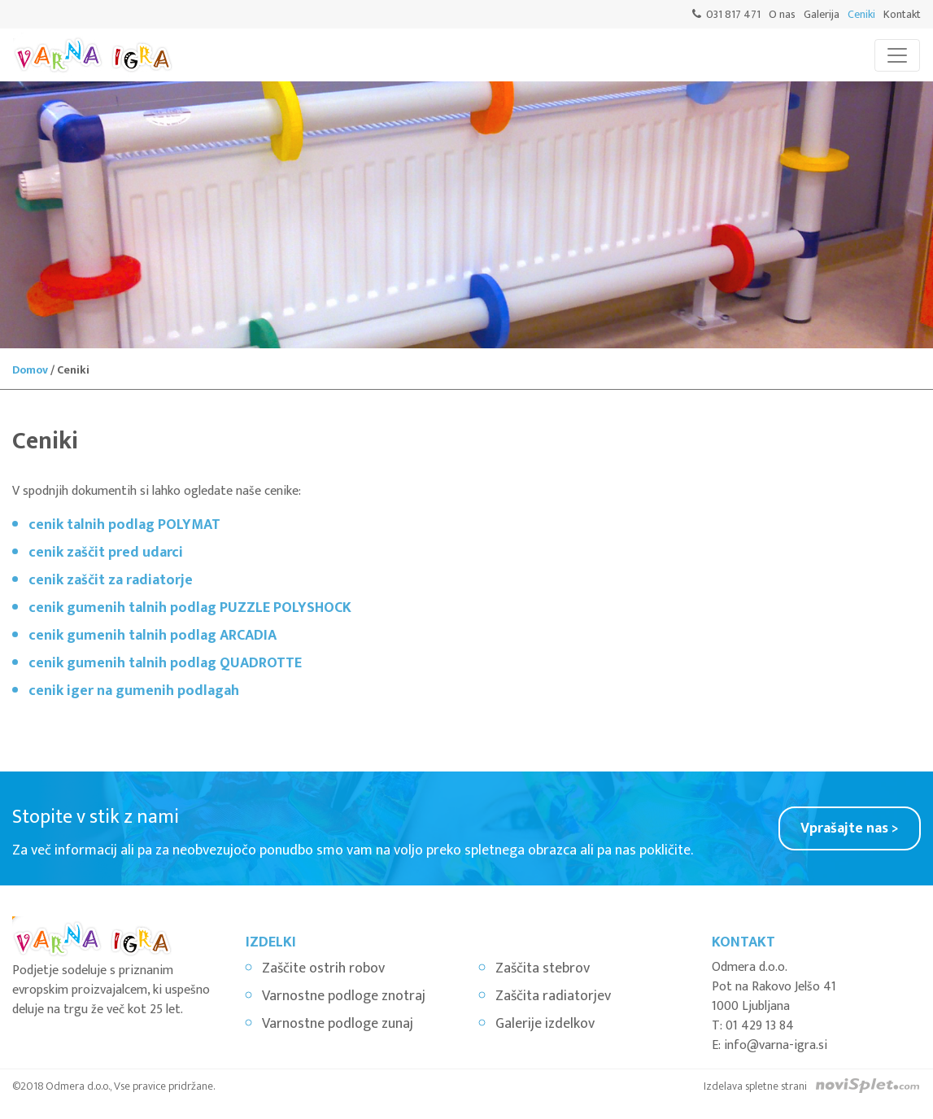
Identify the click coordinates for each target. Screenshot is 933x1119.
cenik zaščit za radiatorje (110, 580)
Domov (30, 370)
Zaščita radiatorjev (553, 996)
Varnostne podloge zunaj (337, 1024)
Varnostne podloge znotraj (343, 996)
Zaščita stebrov (542, 968)
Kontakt (902, 14)
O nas (782, 14)
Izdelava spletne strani (755, 1086)
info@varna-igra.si (775, 1045)
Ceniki (861, 14)
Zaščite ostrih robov (323, 968)
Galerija (821, 14)
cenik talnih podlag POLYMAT (124, 525)
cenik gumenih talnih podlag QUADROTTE (165, 663)
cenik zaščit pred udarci (105, 552)
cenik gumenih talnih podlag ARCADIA (152, 635)
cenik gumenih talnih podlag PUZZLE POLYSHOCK (189, 608)
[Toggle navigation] (897, 55)
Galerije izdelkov (545, 1024)
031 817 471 (733, 14)
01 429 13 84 (760, 1026)
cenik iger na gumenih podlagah (133, 691)
